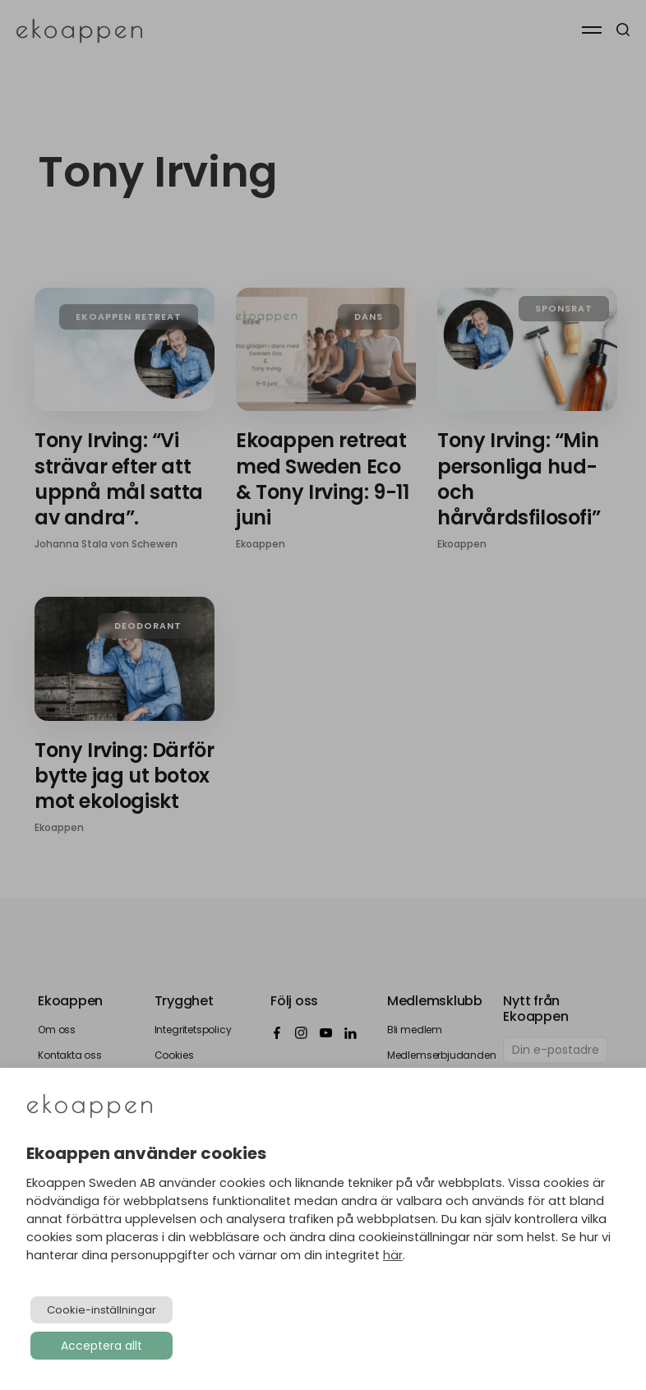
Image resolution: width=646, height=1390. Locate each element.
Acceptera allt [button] (101, 1345)
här (393, 1255)
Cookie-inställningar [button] (101, 1310)
